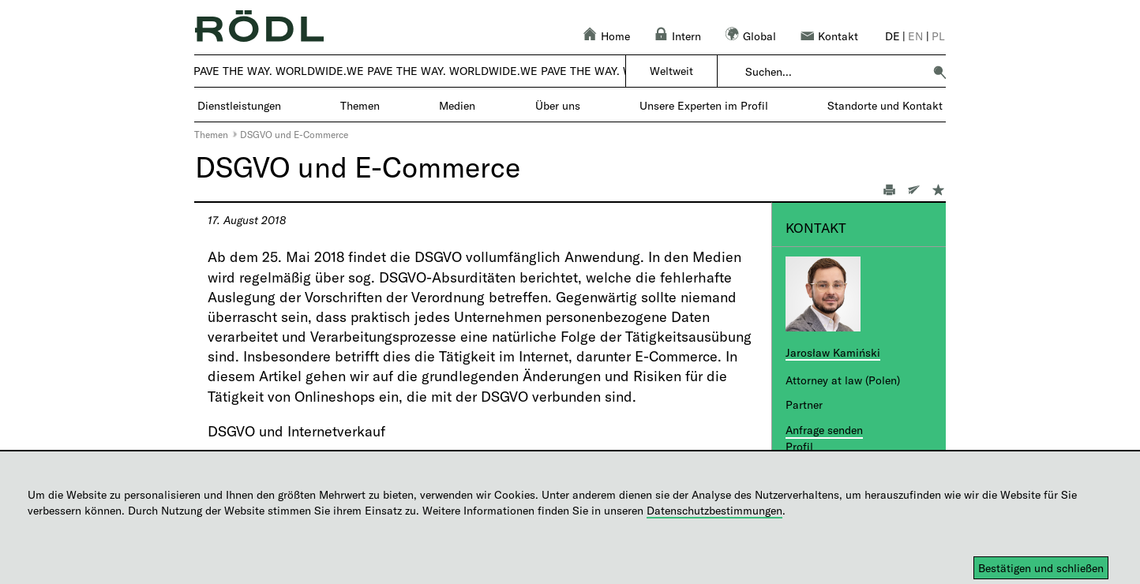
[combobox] (834, 72)
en (915, 36)
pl (938, 36)
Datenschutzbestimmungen (714, 510)
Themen (211, 134)
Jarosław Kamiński (833, 352)
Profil (799, 446)
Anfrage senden (824, 429)
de (892, 36)
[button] (939, 72)
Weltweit (671, 70)
